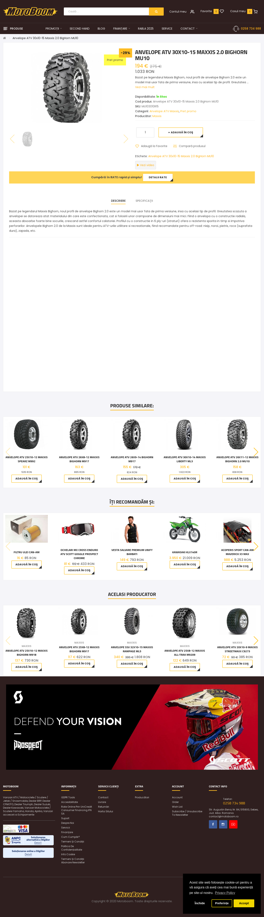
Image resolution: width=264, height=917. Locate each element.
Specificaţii (144, 201)
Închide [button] (200, 903)
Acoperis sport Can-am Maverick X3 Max (237, 552)
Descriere (118, 201)
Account (177, 797)
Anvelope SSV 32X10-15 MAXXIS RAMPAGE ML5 (132, 649)
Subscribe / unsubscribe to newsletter (187, 813)
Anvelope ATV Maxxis (164, 111)
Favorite (206, 11)
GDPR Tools (68, 797)
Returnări (103, 806)
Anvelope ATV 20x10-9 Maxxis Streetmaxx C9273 (237, 649)
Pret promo (188, 111)
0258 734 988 (251, 29)
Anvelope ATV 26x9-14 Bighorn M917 (132, 459)
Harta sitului (105, 811)
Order (175, 802)
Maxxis (156, 116)
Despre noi (67, 823)
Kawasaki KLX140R (184, 552)
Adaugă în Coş (182, 132)
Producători (142, 797)
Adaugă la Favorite (154, 146)
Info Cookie (68, 854)
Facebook (213, 824)
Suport (65, 818)
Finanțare (67, 832)
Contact (103, 797)
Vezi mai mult (145, 87)
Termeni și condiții (72, 841)
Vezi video (145, 165)
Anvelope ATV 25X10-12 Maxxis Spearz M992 (26, 459)
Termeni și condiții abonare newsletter (73, 860)
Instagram (223, 824)
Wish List (177, 806)
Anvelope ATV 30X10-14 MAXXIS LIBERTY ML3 (185, 459)
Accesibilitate (69, 802)
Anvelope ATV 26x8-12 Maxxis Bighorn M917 (79, 459)
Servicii (65, 827)
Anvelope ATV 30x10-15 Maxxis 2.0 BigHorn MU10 (45, 38)
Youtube (233, 824)
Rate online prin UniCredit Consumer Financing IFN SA (76, 810)
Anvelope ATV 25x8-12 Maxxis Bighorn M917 (79, 649)
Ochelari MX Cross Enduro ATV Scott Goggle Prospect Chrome (79, 554)
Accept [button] (244, 903)
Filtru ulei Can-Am (27, 552)
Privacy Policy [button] (225, 893)
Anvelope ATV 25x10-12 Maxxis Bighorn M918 (26, 653)
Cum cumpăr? (70, 837)
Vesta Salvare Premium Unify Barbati (132, 552)
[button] (256, 452)
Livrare (102, 802)
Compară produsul (192, 146)
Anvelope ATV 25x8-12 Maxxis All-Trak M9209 (185, 653)
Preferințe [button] (222, 903)
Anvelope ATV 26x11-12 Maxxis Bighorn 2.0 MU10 (237, 459)
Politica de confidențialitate (71, 847)
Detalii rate (158, 177)
